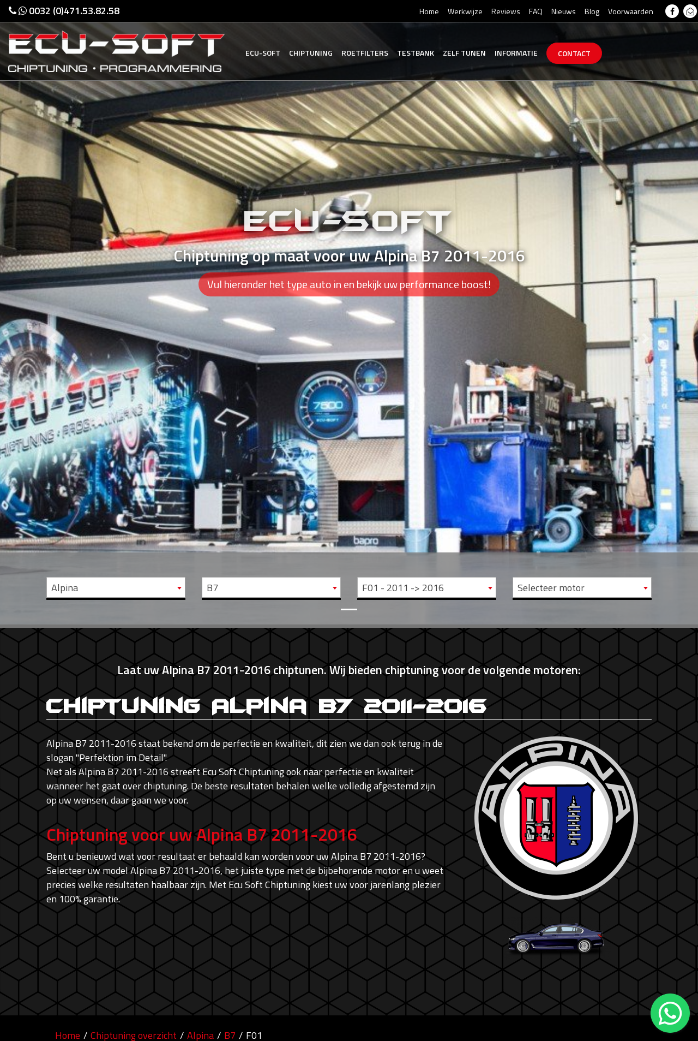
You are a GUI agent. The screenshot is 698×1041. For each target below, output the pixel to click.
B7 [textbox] (212, 587)
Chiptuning (311, 52)
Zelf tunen (464, 52)
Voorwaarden (630, 11)
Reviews (505, 11)
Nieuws (563, 11)
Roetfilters (364, 52)
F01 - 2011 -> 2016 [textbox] (403, 587)
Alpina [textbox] (64, 587)
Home (429, 11)
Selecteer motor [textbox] (551, 587)
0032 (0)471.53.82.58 (64, 10)
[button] (52, 312)
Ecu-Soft (262, 52)
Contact (574, 53)
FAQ (536, 11)
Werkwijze (465, 11)
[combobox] (115, 587)
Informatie (516, 52)
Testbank (415, 52)
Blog (592, 11)
